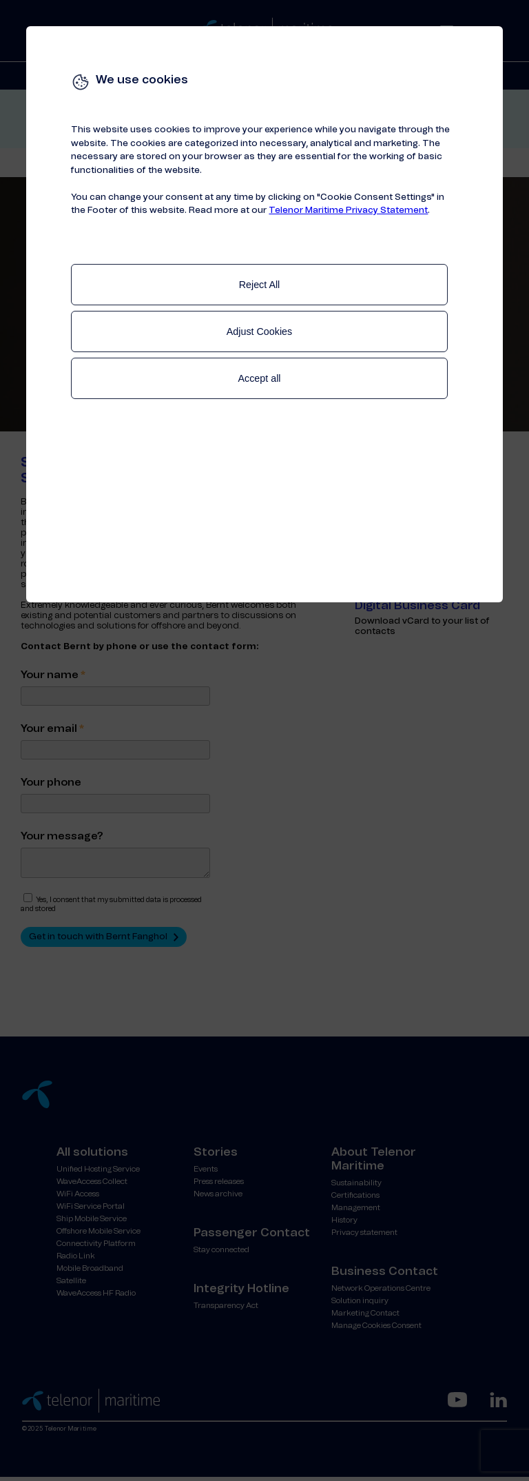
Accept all (259, 378)
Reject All (259, 284)
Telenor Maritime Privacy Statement (348, 210)
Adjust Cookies (259, 331)
